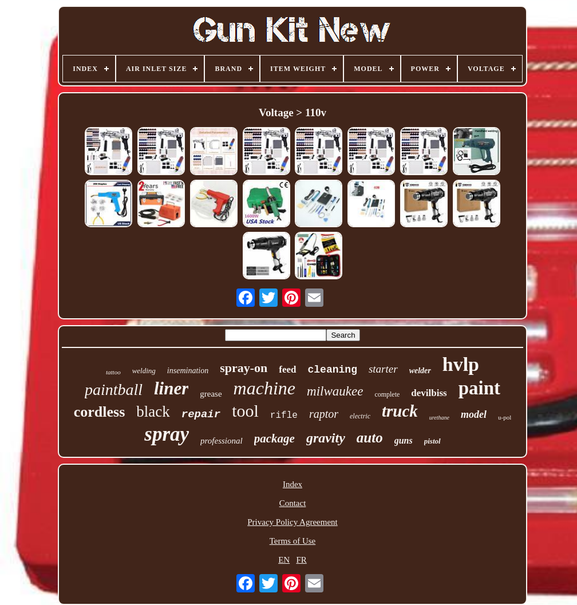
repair (200, 414)
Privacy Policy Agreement (292, 522)
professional (221, 440)
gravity (325, 437)
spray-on (243, 368)
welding (144, 370)
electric (360, 416)
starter (383, 369)
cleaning (332, 369)
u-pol (504, 417)
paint (479, 388)
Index (292, 484)
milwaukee (335, 391)
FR (301, 559)
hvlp (460, 364)
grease (211, 393)
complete (387, 394)
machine (264, 388)
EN (284, 559)
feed (287, 369)
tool (245, 410)
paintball (114, 389)
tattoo (113, 372)
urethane (439, 417)
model (474, 414)
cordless (99, 412)
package (274, 438)
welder (420, 370)
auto (370, 437)
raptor (323, 414)
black (152, 411)
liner (171, 388)
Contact (292, 503)
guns (403, 440)
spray (166, 434)
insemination (187, 370)
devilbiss (428, 392)
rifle (284, 415)
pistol (432, 441)
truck (400, 411)
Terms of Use (293, 540)
